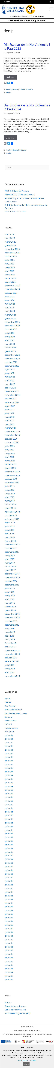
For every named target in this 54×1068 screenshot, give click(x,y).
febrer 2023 (10, 347)
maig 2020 (10, 453)
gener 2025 (10, 281)
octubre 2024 (11, 292)
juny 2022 (9, 373)
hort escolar (10, 720)
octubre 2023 (11, 329)
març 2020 (10, 460)
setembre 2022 (12, 365)
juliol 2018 (10, 526)
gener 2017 (10, 570)
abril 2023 (9, 340)
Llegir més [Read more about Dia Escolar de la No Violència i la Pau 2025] (10, 77)
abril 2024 (9, 307)
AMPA (7, 698)
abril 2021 (9, 420)
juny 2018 (9, 530)
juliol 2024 (10, 296)
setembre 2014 (12, 661)
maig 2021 (10, 417)
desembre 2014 (12, 650)
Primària (29, 89)
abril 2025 (9, 271)
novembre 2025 (12, 252)
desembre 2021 (12, 391)
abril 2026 (9, 234)
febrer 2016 (10, 606)
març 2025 (10, 274)
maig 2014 (10, 668)
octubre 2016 (11, 581)
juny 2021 (9, 413)
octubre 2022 (11, 362)
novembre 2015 (12, 617)
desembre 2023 (12, 322)
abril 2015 (9, 635)
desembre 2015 (12, 614)
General (15, 89)
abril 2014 (9, 672)
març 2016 (10, 603)
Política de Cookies (30, 1034)
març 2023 (10, 344)
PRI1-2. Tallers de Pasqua (17, 191)
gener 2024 (10, 318)
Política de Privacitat (16, 1034)
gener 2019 (10, 508)
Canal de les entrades (15, 1006)
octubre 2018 (11, 515)
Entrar (8, 1002)
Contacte (48, 1034)
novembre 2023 (12, 325)
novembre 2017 (12, 544)
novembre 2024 (12, 289)
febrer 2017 (10, 566)
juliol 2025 (10, 260)
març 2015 (10, 639)
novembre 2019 (12, 475)
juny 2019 (9, 489)
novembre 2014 (12, 654)
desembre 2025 (12, 249)
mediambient (11, 728)
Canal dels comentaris (15, 1009)
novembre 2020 (12, 435)
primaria (23, 150)
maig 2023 (10, 336)
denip (8, 92)
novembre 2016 (12, 577)
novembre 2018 (12, 511)
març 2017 (10, 562)
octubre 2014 (11, 657)
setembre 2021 (12, 402)
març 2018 (10, 537)
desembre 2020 (12, 431)
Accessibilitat (27, 1036)
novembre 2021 (12, 395)
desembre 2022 (12, 354)
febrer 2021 (10, 427)
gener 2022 (10, 387)
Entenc (26, 1064)
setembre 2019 (12, 482)
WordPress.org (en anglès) (17, 1013)
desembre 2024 (12, 285)
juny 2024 (9, 300)
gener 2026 (10, 245)
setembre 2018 (12, 519)
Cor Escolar (10, 706)
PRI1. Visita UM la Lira (15, 211)
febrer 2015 (10, 643)
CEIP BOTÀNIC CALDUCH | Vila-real (27, 20)
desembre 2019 (12, 471)
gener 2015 (10, 646)
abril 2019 (9, 497)
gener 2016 (10, 610)
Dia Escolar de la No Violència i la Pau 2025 (27, 46)
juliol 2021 (10, 409)
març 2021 (10, 424)
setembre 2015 (12, 624)
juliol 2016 (10, 588)
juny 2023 (9, 333)
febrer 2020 (10, 464)
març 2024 (10, 311)
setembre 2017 (12, 551)
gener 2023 (10, 351)
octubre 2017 (11, 548)
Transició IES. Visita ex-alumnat (19, 194)
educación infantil (13, 709)
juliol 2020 (10, 446)
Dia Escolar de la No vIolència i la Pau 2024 (27, 107)
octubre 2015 (11, 621)
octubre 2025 (11, 256)
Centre (9, 89)
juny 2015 (9, 628)
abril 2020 (9, 457)
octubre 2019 (11, 478)
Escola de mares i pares (16, 713)
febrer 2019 (10, 504)
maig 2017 (10, 555)
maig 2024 (10, 303)
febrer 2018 (10, 541)
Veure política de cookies (27, 1060)
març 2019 (10, 500)
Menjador (9, 731)
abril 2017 (9, 559)
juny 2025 (9, 263)
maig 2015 (10, 632)
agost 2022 (10, 369)
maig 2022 (10, 376)
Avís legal (6, 1034)
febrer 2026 (10, 241)
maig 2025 (10, 267)
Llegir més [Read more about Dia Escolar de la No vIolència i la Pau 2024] (10, 138)
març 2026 (10, 238)
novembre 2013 (12, 675)
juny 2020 (9, 449)
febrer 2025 (10, 278)
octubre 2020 (11, 438)
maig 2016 (10, 595)
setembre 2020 (12, 442)
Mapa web (40, 1034)
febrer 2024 (10, 314)
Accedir (7, 2)
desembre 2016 (12, 573)
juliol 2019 (10, 486)
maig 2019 (10, 493)
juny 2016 (9, 592)
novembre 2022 (12, 358)
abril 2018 (9, 533)
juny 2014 (9, 665)
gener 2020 (10, 468)
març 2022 (10, 384)
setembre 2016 (12, 584)
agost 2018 (10, 522)
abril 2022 (9, 380)
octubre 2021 (11, 398)
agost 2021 (10, 406)
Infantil (22, 89)
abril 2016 (9, 599)
